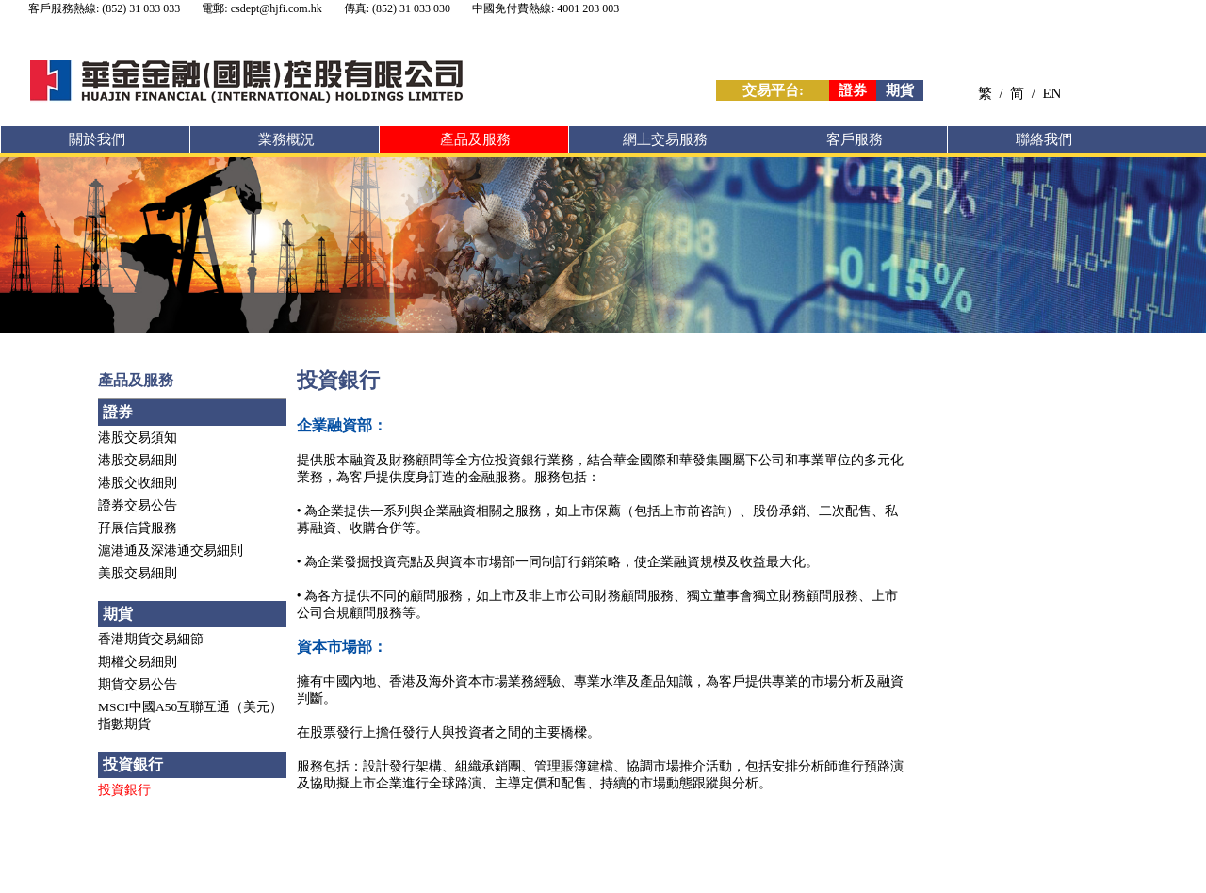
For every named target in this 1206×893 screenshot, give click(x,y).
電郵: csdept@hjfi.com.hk (261, 8)
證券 (853, 90)
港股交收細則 (137, 483)
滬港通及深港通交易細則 (170, 551)
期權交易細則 (137, 662)
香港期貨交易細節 (151, 639)
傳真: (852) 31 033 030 (397, 8)
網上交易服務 (665, 139)
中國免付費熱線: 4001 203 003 (545, 8)
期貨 (900, 90)
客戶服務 (854, 139)
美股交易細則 (137, 573)
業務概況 (286, 139)
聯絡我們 (1044, 139)
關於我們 (97, 139)
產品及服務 (475, 139)
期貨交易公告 (137, 684)
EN (1051, 93)
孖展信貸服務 (137, 528)
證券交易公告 (137, 505)
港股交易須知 (137, 437)
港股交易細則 (137, 460)
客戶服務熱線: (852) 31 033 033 (104, 8)
